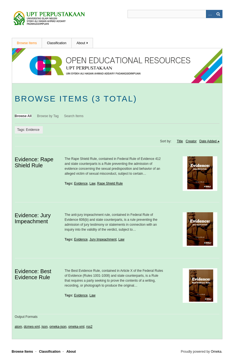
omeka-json (57, 327)
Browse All (23, 116)
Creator (191, 141)
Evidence (81, 183)
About (81, 43)
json (45, 327)
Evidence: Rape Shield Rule (34, 162)
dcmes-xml (32, 327)
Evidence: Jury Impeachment (33, 218)
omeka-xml (76, 327)
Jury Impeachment (103, 239)
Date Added (208, 141)
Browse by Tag (48, 116)
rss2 (89, 327)
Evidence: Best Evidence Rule (33, 274)
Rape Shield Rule (110, 183)
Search (218, 14)
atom (18, 327)
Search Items (74, 116)
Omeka (216, 352)
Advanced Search (210, 14)
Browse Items (27, 43)
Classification (56, 43)
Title (180, 141)
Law (92, 183)
